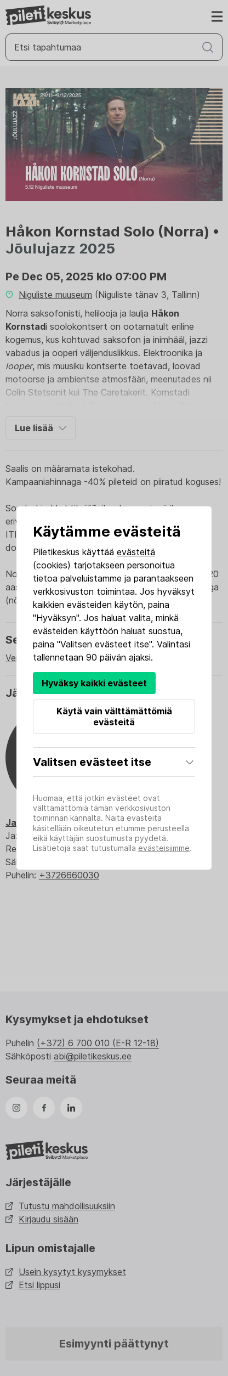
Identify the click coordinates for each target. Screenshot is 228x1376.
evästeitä (136, 551)
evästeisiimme (164, 848)
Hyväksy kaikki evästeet (94, 683)
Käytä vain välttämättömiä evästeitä (114, 717)
